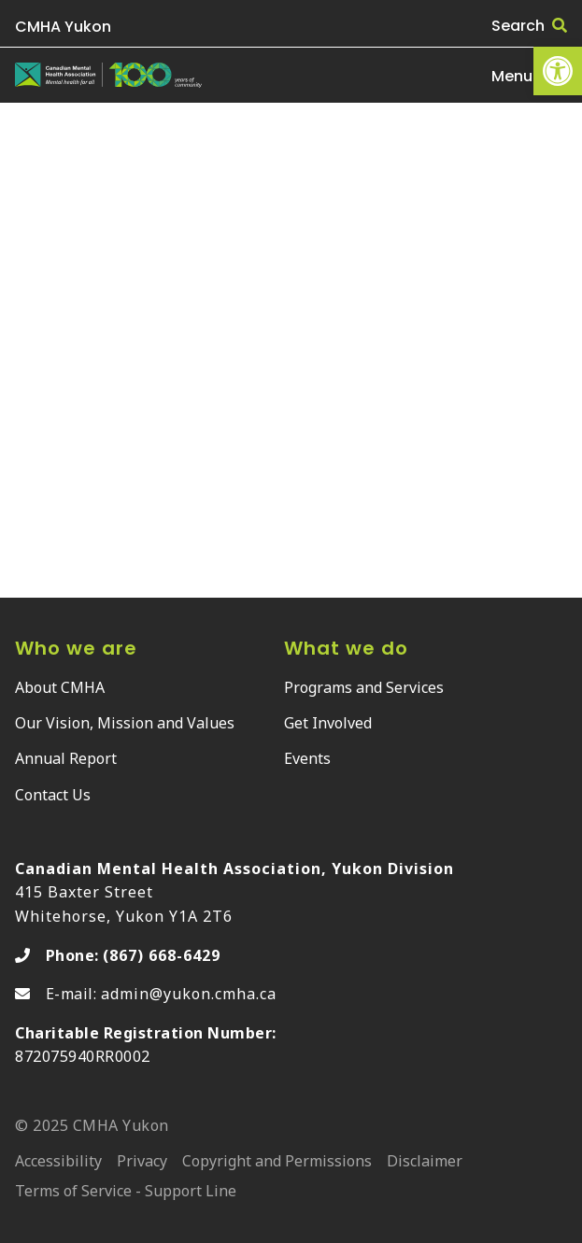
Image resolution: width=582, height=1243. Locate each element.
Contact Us (53, 794)
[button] (557, 71)
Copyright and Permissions (277, 1162)
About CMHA (60, 687)
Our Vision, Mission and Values (124, 723)
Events (307, 758)
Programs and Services (364, 687)
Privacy (142, 1162)
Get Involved (328, 723)
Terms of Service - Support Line (125, 1192)
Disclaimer (424, 1162)
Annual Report (66, 758)
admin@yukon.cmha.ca (189, 993)
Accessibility (58, 1162)
